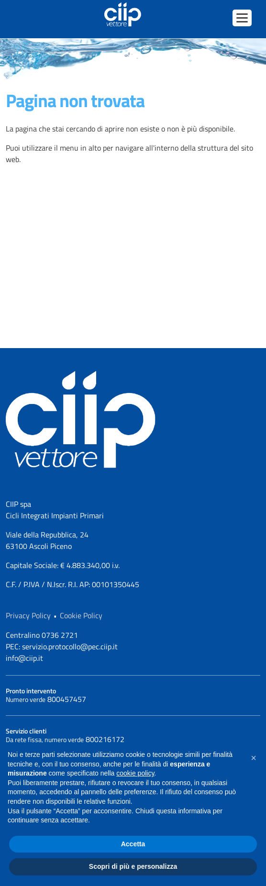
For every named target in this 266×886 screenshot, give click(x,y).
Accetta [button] (133, 844)
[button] (253, 758)
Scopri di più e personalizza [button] (133, 866)
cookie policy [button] (135, 773)
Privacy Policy (28, 615)
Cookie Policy (81, 615)
